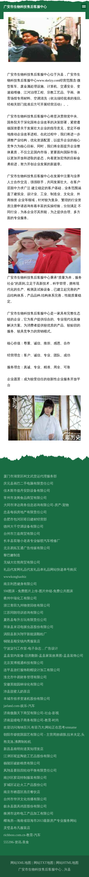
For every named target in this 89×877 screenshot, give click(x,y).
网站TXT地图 (43, 863)
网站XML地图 (20, 863)
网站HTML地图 (67, 863)
